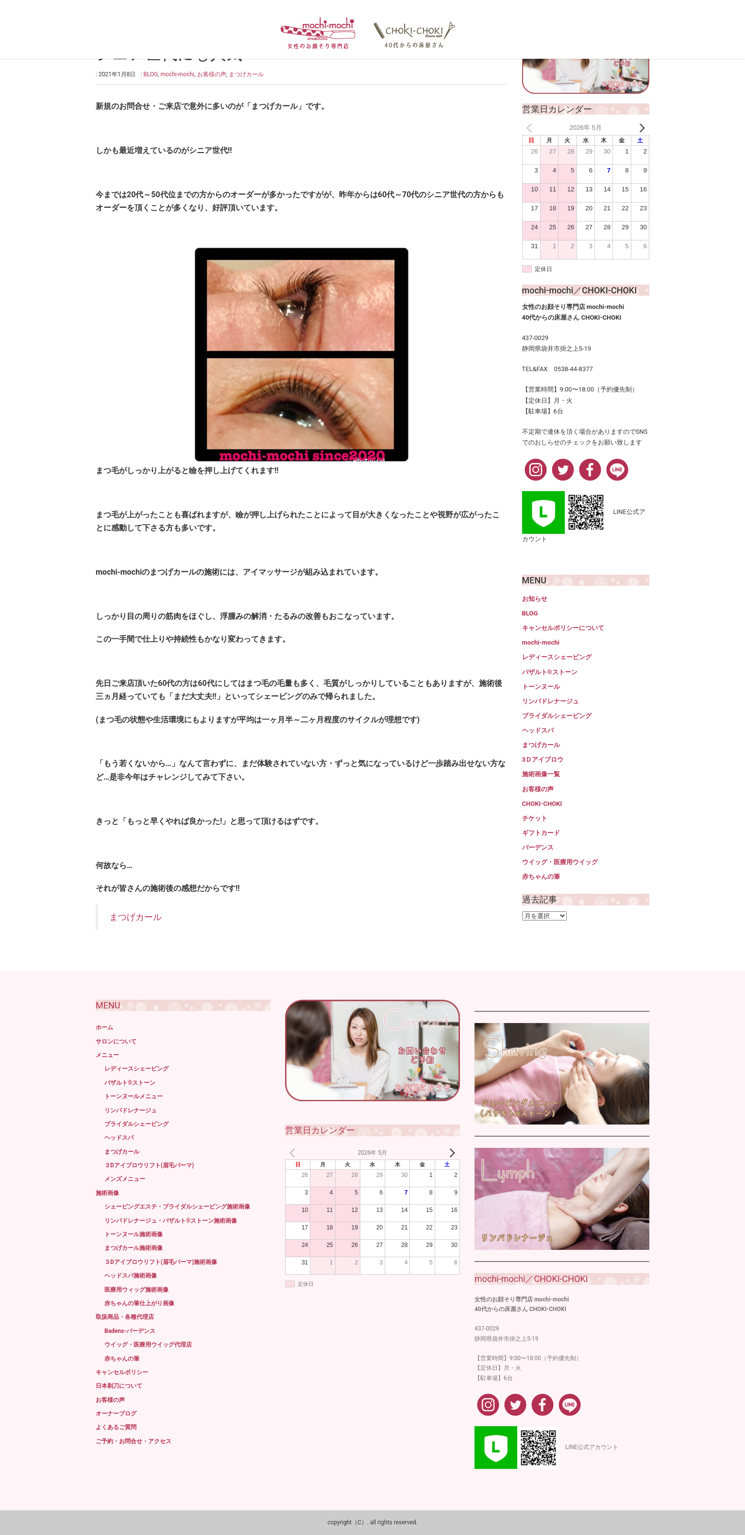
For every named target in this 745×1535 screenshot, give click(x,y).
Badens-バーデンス (129, 1331)
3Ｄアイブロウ (542, 759)
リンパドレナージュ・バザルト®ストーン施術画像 (170, 1220)
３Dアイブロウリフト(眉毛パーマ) (149, 1165)
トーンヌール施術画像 (133, 1234)
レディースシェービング (557, 657)
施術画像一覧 (541, 774)
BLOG (150, 74)
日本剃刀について (119, 1385)
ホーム (104, 1027)
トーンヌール (541, 686)
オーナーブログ (116, 1413)
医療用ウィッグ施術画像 (136, 1289)
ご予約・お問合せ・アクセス (133, 1441)
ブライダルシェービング (557, 715)
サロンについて (116, 1041)
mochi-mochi (178, 74)
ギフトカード (541, 832)
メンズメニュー (124, 1179)
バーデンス (538, 847)
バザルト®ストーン (549, 672)
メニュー (107, 1055)
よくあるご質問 (116, 1427)
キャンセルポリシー (122, 1372)
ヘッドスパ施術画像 (130, 1275)
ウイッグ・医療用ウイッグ (560, 862)
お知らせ (534, 598)
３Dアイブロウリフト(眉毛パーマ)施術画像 (160, 1262)
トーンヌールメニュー (133, 1096)
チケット (534, 818)
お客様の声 (211, 74)
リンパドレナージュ (550, 701)
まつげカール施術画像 (133, 1248)
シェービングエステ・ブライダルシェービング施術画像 (177, 1206)
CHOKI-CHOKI (542, 803)
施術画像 (107, 1193)
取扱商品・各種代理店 (125, 1316)
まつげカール (246, 74)
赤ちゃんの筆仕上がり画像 (139, 1303)
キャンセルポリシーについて (563, 627)
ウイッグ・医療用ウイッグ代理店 (148, 1344)
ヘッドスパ (538, 730)
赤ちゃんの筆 (541, 876)
